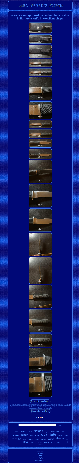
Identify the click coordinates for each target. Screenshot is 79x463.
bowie (46, 442)
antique (60, 435)
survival (40, 444)
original (47, 432)
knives (16, 435)
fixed (59, 441)
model (13, 442)
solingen (43, 439)
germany (31, 439)
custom (23, 431)
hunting (38, 431)
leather (51, 439)
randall (24, 439)
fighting (33, 443)
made (66, 442)
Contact (40, 455)
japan (67, 439)
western (68, 432)
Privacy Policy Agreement (40, 458)
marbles (37, 439)
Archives (40, 453)
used (12, 432)
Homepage (40, 451)
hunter (37, 435)
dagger (40, 442)
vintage (16, 438)
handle (44, 435)
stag (25, 442)
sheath (60, 438)
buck (66, 435)
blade (24, 434)
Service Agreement (40, 460)
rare (53, 442)
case (30, 432)
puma (16, 432)
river (31, 435)
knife (53, 434)
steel (63, 431)
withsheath (55, 432)
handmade (19, 443)
